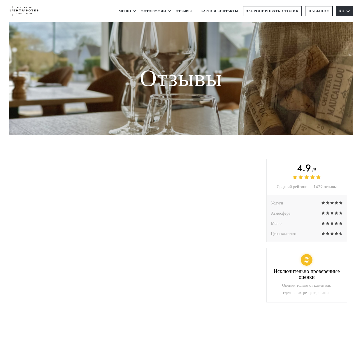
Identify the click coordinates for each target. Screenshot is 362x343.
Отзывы (183, 11)
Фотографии (155, 11)
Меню (127, 11)
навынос (318, 11)
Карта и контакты (219, 11)
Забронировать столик (272, 11)
